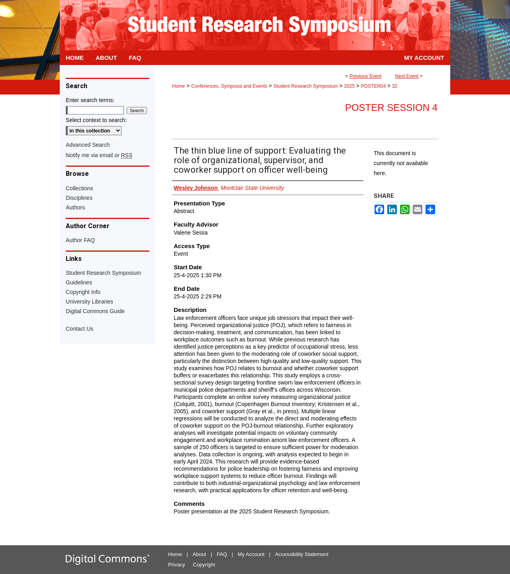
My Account (251, 554)
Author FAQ (80, 240)
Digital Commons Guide (95, 311)
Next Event (407, 76)
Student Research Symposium (306, 86)
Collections (79, 188)
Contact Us (79, 328)
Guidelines (79, 282)
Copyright (204, 565)
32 (394, 86)
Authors (75, 207)
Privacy (176, 565)
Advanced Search (88, 145)
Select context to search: (96, 120)
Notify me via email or (99, 155)
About (199, 554)
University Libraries (89, 301)
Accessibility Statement (301, 554)
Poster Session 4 (391, 107)
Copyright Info (83, 292)
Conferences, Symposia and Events (230, 86)
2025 (350, 86)
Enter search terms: (90, 100)
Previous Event (365, 76)
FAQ (222, 554)
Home (178, 86)
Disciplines (79, 198)
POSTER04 (374, 86)
